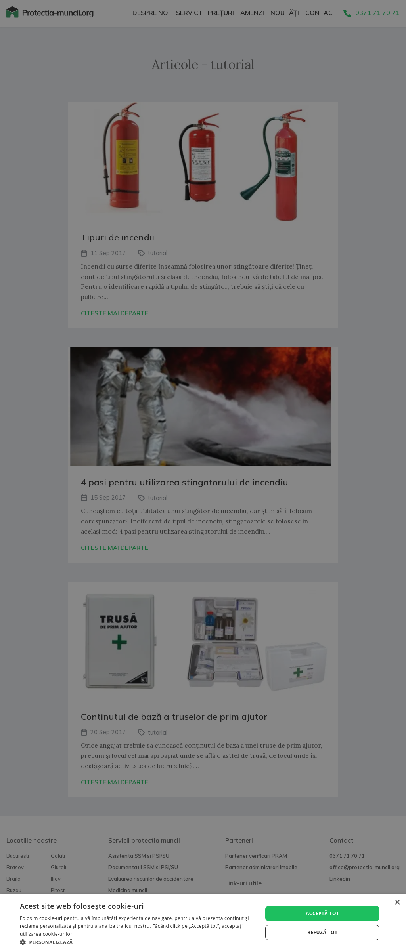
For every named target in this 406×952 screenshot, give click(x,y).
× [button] (397, 903)
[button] (137, 942)
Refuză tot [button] (322, 932)
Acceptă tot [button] (322, 913)
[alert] (203, 476)
